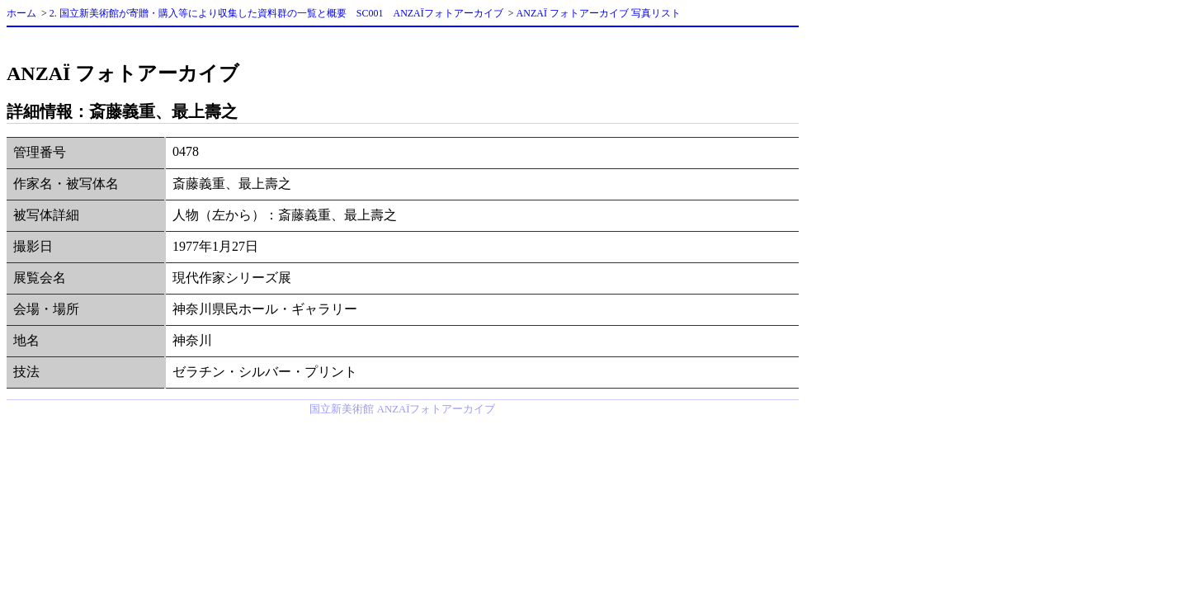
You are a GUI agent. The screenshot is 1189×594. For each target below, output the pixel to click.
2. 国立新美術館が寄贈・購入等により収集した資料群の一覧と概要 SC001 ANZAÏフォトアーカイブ (276, 13)
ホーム (21, 13)
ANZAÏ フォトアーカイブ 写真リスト (599, 13)
